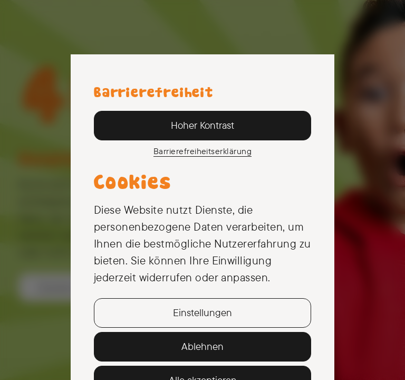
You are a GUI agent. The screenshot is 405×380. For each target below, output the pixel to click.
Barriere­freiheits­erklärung (202, 151)
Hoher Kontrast (202, 125)
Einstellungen (202, 312)
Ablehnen (202, 346)
